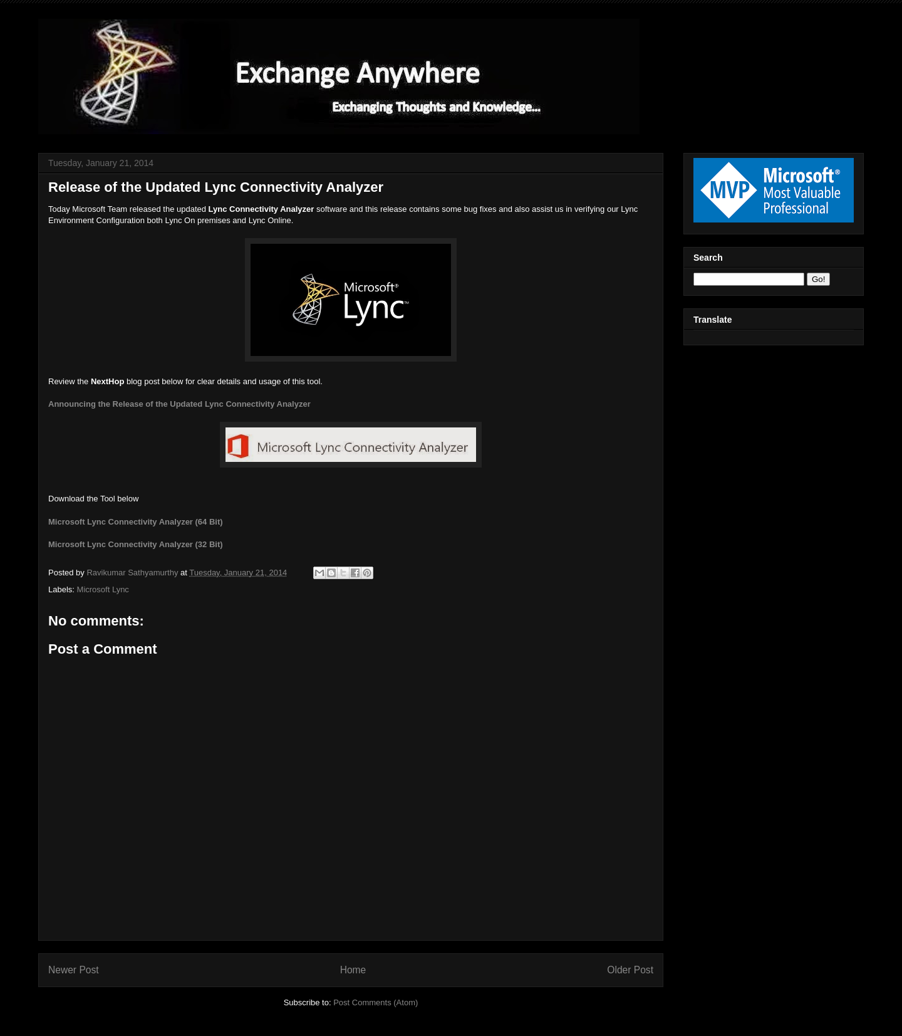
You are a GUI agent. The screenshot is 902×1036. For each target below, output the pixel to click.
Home (353, 970)
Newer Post (73, 970)
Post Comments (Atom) (375, 1002)
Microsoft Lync (103, 589)
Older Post (630, 970)
